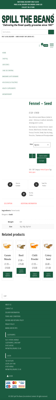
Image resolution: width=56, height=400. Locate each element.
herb (30, 172)
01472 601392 (9, 345)
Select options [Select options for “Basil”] (21, 271)
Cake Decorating (7, 70)
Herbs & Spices (45, 169)
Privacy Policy (9, 324)
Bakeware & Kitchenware (10, 76)
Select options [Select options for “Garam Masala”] (7, 275)
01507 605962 (9, 366)
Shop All (5, 58)
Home (4, 52)
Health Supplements (9, 88)
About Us (8, 304)
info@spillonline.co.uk (13, 348)
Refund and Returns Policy (14, 320)
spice (33, 172)
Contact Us (9, 308)
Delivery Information (12, 312)
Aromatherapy (7, 94)
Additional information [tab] (29, 203)
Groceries (5, 64)
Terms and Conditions (12, 316)
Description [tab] (8, 203)
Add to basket (43, 156)
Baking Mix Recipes (11, 328)
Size (31, 144)
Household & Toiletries (10, 82)
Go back (41, 161)
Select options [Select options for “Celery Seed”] (48, 275)
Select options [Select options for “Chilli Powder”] (34, 275)
